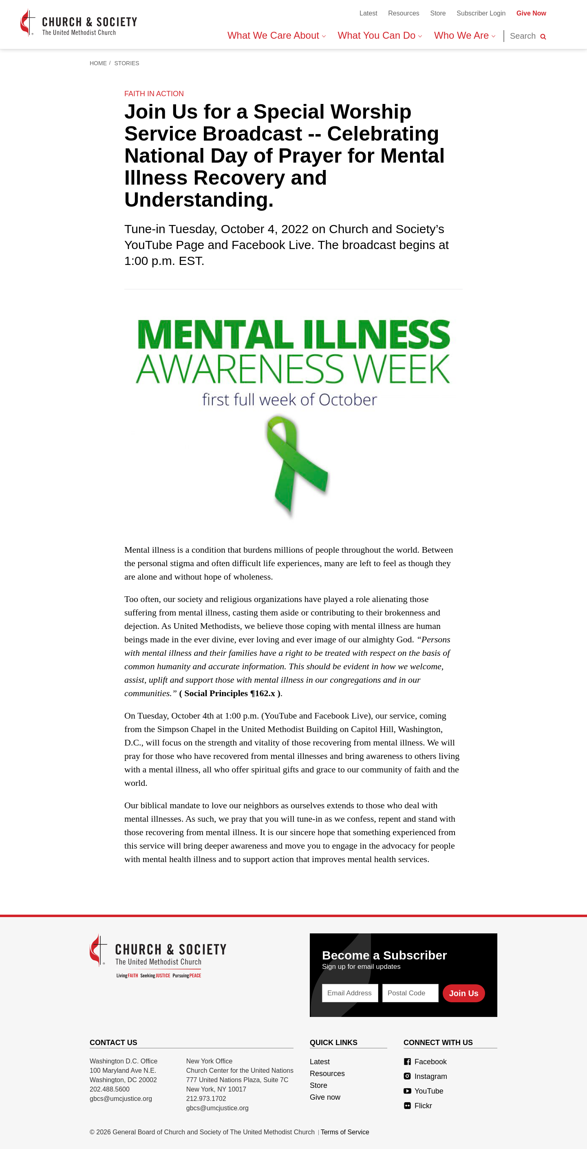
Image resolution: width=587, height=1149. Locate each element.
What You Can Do (380, 35)
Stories (127, 63)
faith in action (154, 94)
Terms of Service (345, 1132)
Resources (403, 13)
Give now (325, 1097)
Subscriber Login (481, 13)
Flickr (418, 1106)
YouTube (424, 1091)
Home (98, 63)
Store (438, 13)
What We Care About (276, 35)
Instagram (425, 1076)
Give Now (531, 13)
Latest (368, 13)
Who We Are (464, 35)
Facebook (425, 1062)
